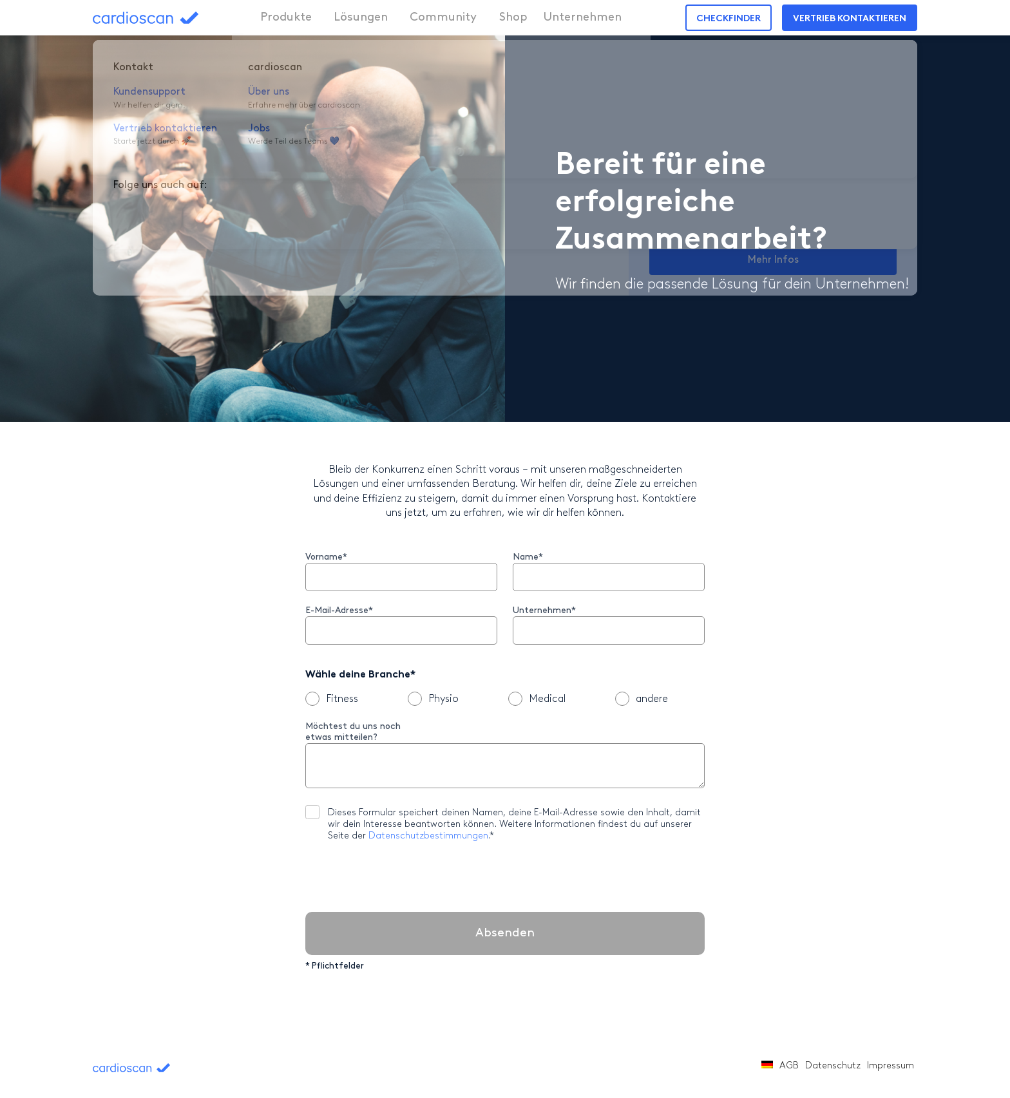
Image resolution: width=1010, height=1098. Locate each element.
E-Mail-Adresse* (339, 611)
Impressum (890, 1066)
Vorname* (326, 557)
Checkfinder (728, 19)
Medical (537, 699)
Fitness (331, 699)
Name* (528, 557)
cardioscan (171, 18)
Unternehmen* (544, 611)
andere (641, 699)
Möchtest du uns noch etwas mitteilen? (353, 732)
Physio (433, 699)
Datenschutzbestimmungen (428, 836)
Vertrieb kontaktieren (849, 19)
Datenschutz (833, 1066)
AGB (789, 1066)
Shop (495, 17)
